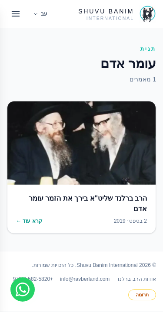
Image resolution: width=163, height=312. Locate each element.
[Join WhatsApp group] (22, 289)
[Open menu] (15, 14)
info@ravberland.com (85, 279)
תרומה (142, 294)
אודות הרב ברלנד (136, 279)
